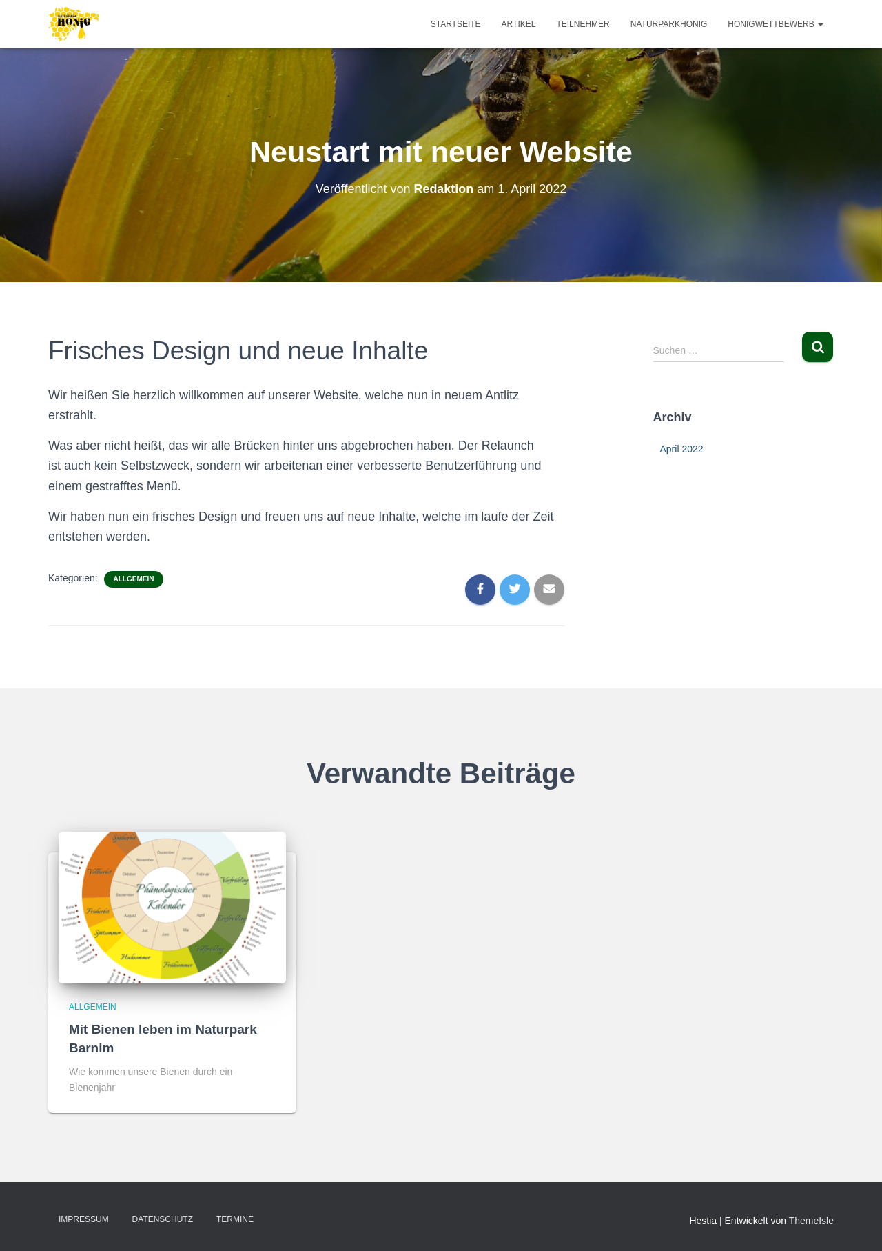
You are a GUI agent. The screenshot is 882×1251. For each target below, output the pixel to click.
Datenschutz (162, 1219)
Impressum (84, 1219)
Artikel (519, 24)
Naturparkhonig (669, 24)
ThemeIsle (811, 1220)
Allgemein (134, 579)
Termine (235, 1219)
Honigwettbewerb (775, 24)
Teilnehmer (582, 24)
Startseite (456, 24)
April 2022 (682, 448)
